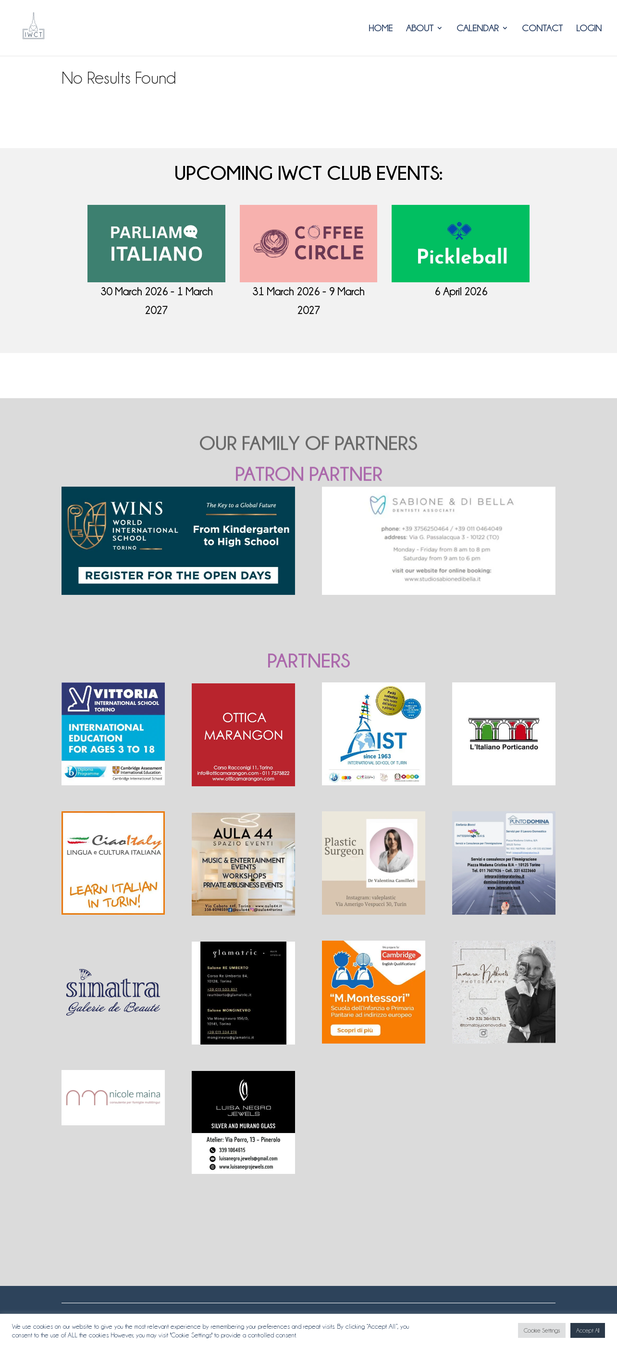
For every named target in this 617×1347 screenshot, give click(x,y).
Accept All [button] (587, 1330)
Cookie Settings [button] (542, 1330)
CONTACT (542, 29)
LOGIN (589, 29)
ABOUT (419, 29)
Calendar (478, 29)
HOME (381, 29)
